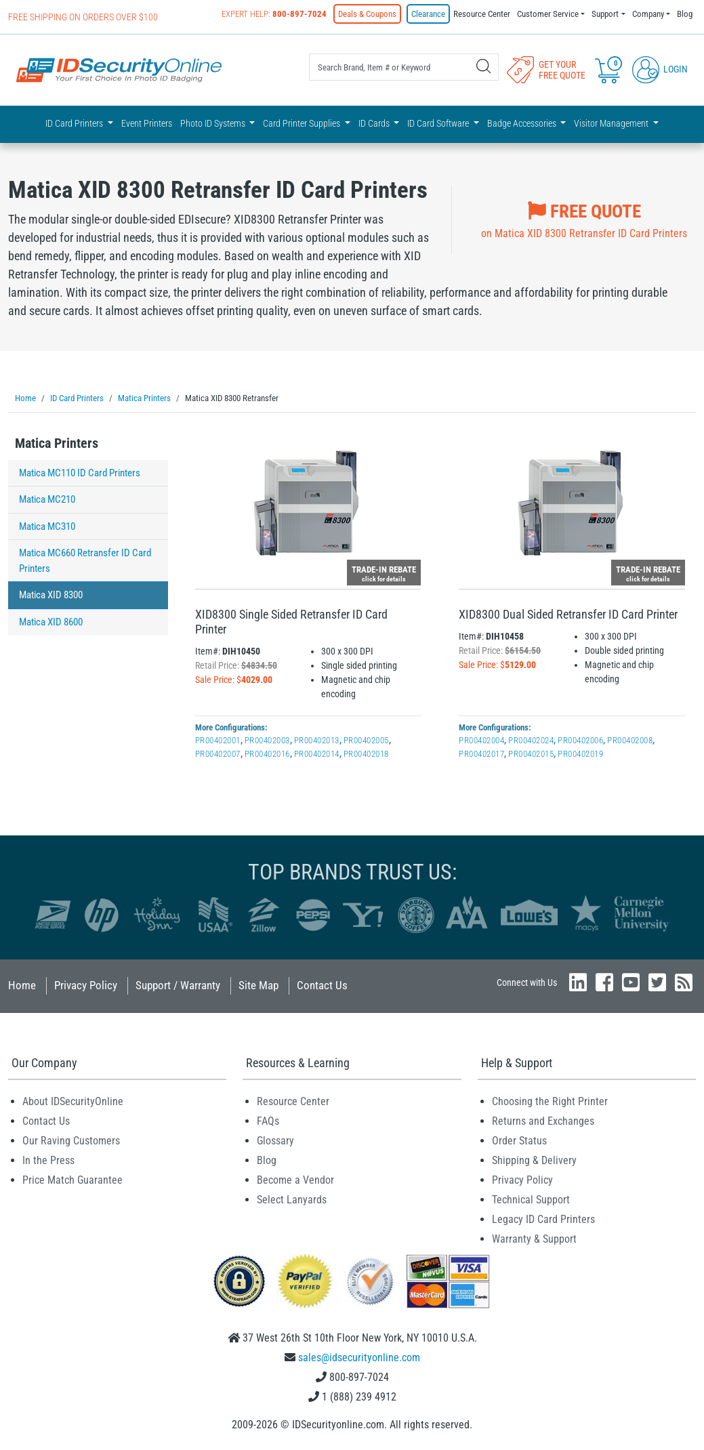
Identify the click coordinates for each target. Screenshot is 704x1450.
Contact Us (322, 984)
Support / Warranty (178, 984)
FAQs (268, 1120)
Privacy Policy (85, 984)
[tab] (88, 445)
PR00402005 (366, 739)
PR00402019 (580, 753)
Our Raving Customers (71, 1140)
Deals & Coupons (367, 14)
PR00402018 (366, 753)
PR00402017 (481, 753)
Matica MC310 (47, 526)
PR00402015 (531, 753)
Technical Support (531, 1199)
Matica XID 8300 (51, 594)
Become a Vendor (295, 1179)
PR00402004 (481, 739)
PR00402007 (218, 753)
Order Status (519, 1140)
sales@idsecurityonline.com (359, 1356)
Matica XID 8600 (51, 621)
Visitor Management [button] (612, 123)
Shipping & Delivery (534, 1159)
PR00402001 (218, 739)
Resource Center (481, 14)
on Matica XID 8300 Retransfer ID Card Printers (584, 218)
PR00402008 (630, 739)
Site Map (258, 984)
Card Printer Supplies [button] (302, 123)
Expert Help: (274, 14)
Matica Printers (56, 442)
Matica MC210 (47, 499)
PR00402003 (267, 739)
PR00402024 (531, 739)
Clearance (428, 14)
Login (660, 69)
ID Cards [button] (375, 123)
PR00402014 (316, 753)
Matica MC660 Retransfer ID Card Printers (85, 560)
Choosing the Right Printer (550, 1100)
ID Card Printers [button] (75, 123)
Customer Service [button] (548, 14)
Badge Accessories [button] (522, 123)
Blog (684, 14)
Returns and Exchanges (543, 1120)
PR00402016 (267, 753)
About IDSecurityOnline (72, 1100)
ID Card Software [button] (439, 123)
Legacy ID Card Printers (543, 1218)
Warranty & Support (534, 1238)
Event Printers (146, 123)
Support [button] (605, 14)
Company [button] (648, 14)
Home (22, 984)
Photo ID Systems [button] (213, 123)
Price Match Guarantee (72, 1179)
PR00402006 (580, 739)
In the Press (48, 1159)
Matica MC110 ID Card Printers (79, 472)
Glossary (275, 1140)
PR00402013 (316, 739)
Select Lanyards (292, 1199)
